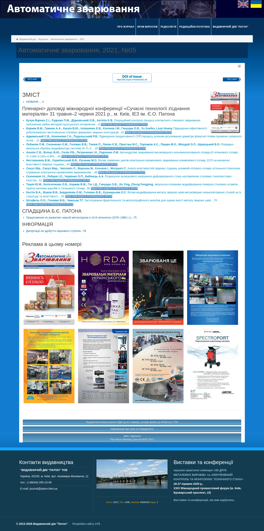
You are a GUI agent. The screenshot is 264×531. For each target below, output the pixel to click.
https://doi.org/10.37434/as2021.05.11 (49, 204)
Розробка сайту (86, 523)
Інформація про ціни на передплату (132, 428)
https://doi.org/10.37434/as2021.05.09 (114, 188)
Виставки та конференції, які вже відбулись (204, 500)
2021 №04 (32, 79)
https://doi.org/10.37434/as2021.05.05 (84, 156)
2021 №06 (232, 79)
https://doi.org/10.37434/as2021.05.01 (124, 124)
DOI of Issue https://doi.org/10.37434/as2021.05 (132, 77)
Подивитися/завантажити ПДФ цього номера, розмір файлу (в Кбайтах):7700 (132, 422)
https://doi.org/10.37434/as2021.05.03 (63, 140)
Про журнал (125, 26)
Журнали (43, 39)
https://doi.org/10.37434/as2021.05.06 (94, 164)
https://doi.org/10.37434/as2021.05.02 (148, 132)
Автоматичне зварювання (64, 39)
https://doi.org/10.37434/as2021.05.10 (88, 196)
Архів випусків (147, 26)
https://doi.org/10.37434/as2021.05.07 (121, 172)
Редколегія (168, 26)
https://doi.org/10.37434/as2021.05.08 (66, 180)
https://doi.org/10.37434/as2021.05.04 (122, 148)
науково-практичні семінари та (208, 475)
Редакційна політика (194, 26)
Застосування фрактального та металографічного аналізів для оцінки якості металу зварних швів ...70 (121, 200)
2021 (82, 39)
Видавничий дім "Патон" (230, 26)
